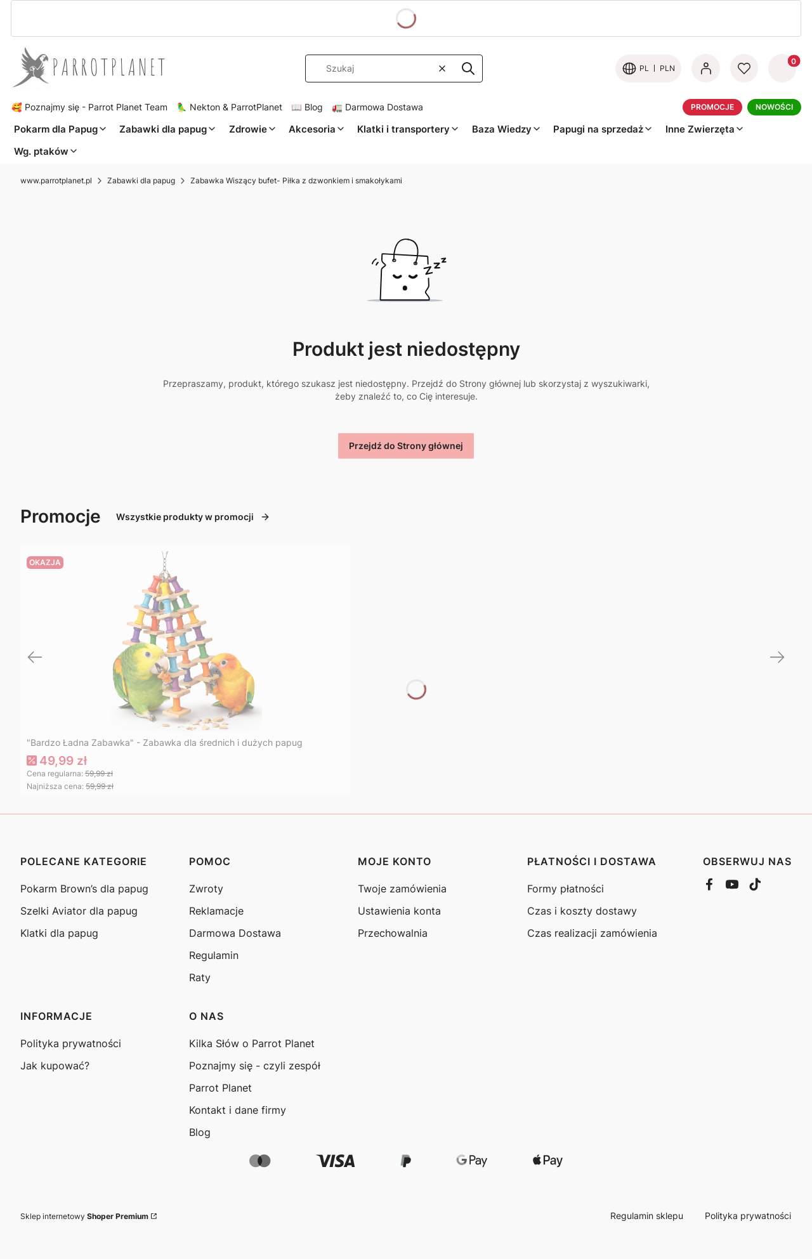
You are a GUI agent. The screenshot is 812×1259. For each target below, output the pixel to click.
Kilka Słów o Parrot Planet (252, 1043)
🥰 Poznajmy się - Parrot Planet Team (89, 107)
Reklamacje (216, 910)
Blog (200, 1132)
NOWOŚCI (774, 107)
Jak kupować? (54, 1065)
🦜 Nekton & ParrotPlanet (229, 107)
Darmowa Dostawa (235, 933)
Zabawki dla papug (141, 180)
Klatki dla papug (59, 933)
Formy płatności (565, 888)
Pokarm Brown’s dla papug (84, 888)
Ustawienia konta (399, 910)
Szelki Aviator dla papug (79, 910)
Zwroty (206, 888)
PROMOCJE (712, 107)
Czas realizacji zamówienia (592, 933)
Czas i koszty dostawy (582, 910)
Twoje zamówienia (402, 888)
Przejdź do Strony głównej (406, 445)
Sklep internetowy (84, 1216)
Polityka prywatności (70, 1043)
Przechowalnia (393, 933)
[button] (468, 68)
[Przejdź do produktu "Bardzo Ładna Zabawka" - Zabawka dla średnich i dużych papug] (185, 641)
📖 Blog (307, 107)
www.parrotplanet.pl (56, 180)
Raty (200, 977)
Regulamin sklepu (646, 1215)
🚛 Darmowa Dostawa (377, 107)
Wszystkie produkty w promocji (193, 516)
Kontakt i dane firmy (237, 1110)
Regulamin (214, 955)
